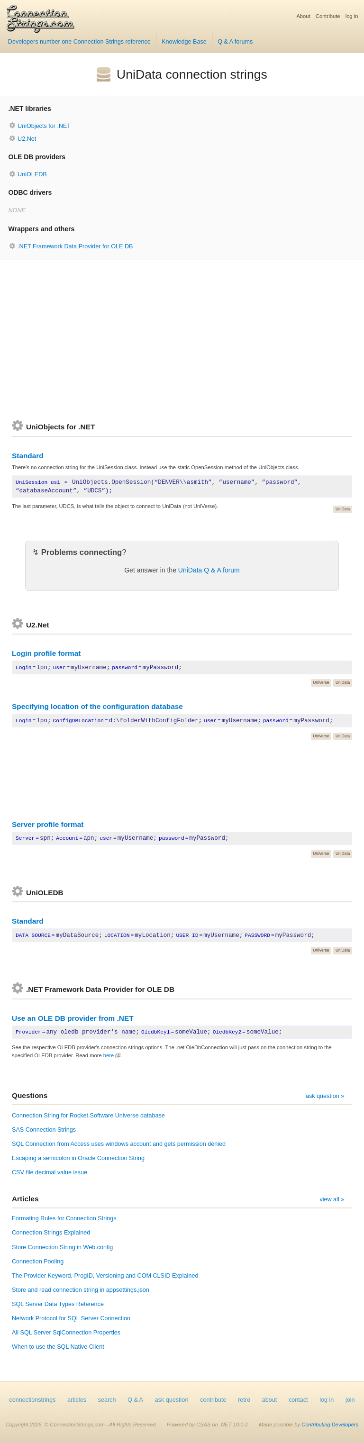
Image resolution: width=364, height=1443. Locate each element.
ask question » (325, 1096)
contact (298, 1400)
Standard (28, 456)
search (107, 1400)
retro (244, 1400)
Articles (25, 1199)
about (269, 1400)
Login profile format (46, 653)
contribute (213, 1400)
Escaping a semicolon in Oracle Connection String (78, 1158)
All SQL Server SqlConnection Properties (66, 1332)
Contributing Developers (329, 1424)
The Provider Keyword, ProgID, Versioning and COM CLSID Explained (105, 1275)
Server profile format (47, 824)
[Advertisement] (182, 339)
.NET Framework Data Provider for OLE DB (75, 246)
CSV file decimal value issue (49, 1172)
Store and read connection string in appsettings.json (80, 1290)
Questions (29, 1095)
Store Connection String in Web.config (62, 1247)
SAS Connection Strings (44, 1129)
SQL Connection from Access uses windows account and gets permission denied (119, 1144)
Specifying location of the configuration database (97, 706)
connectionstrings (32, 1400)
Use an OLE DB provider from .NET (73, 1018)
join (350, 1400)
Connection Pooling (38, 1261)
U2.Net (27, 139)
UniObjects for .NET (44, 126)
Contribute (328, 16)
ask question (172, 1400)
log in (352, 16)
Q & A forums (235, 41)
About (303, 16)
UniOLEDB (32, 174)
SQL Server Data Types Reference (58, 1304)
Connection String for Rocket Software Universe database (88, 1115)
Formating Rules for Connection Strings (64, 1218)
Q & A (135, 1400)
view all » (331, 1199)
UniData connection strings (192, 74)
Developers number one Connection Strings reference (79, 41)
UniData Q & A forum (209, 570)
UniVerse (321, 682)
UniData (343, 509)
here (108, 1055)
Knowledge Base (184, 41)
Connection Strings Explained (51, 1232)
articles (76, 1400)
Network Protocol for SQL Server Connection (71, 1318)
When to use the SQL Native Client (58, 1346)
